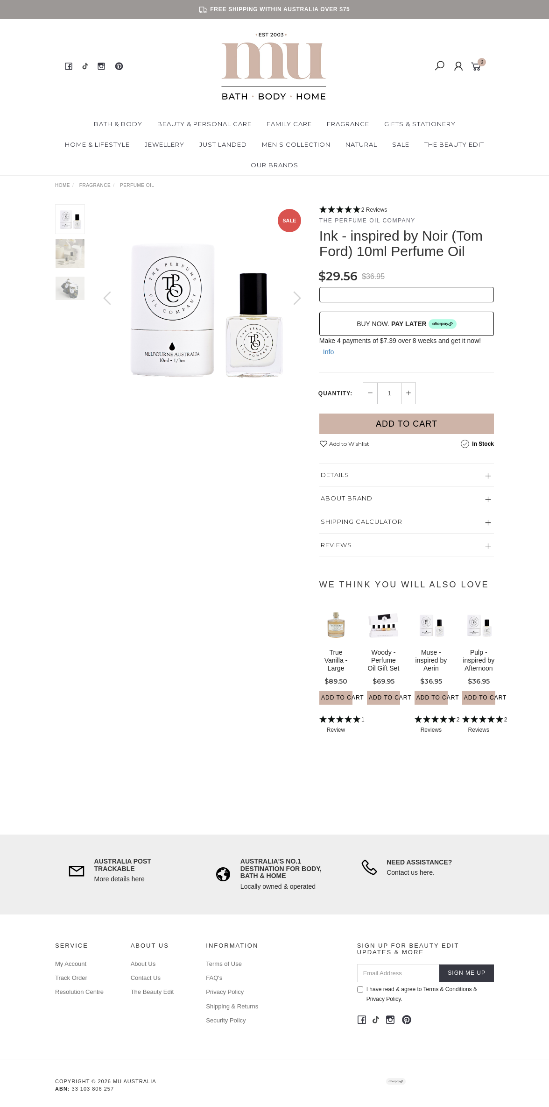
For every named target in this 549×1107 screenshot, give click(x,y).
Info (328, 352)
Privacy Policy (225, 991)
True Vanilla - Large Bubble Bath (336, 676)
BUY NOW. (407, 324)
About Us (143, 963)
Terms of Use (224, 963)
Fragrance (348, 124)
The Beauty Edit (454, 144)
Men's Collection (296, 144)
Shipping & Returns (232, 1006)
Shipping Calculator (361, 521)
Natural (361, 144)
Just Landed (223, 144)
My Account (70, 963)
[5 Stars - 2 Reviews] (406, 210)
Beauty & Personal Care (204, 124)
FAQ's (214, 977)
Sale (400, 144)
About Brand (347, 498)
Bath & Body (118, 124)
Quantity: (335, 393)
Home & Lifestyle (97, 144)
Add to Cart (406, 424)
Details (335, 475)
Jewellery (164, 144)
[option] (202, 307)
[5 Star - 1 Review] (335, 733)
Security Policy (226, 1020)
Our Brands (274, 165)
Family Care (289, 124)
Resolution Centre (79, 991)
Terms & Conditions (447, 989)
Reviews (336, 545)
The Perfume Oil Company (367, 220)
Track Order (71, 977)
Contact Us (146, 977)
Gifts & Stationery (420, 124)
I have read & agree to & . (417, 994)
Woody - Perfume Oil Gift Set (384, 668)
